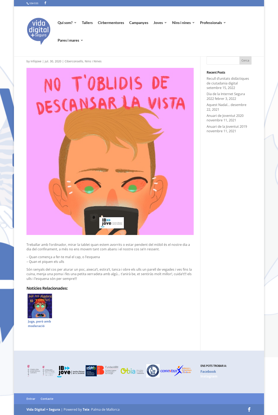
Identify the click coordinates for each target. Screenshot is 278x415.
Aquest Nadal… (218, 105)
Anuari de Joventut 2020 (225, 115)
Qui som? (65, 23)
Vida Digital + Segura (43, 409)
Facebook (208, 371)
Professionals (211, 23)
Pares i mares (68, 40)
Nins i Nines (93, 61)
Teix (86, 409)
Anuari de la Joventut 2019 (227, 126)
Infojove (36, 61)
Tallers (87, 23)
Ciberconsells (74, 61)
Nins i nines (181, 23)
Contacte (47, 399)
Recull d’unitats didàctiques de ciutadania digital (228, 80)
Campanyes (138, 23)
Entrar (30, 399)
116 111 (33, 3)
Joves (158, 23)
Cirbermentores (111, 23)
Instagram (208, 376)
